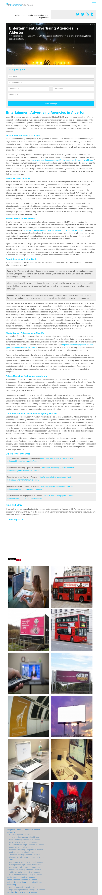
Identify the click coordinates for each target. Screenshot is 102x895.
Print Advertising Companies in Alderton (24, 840)
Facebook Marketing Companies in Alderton (26, 850)
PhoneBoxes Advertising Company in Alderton (27, 857)
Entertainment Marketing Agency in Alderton (26, 862)
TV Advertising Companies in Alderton (24, 837)
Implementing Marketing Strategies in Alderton (27, 890)
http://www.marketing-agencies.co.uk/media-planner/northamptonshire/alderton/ (62, 160)
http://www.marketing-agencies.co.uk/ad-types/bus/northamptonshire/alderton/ (52, 230)
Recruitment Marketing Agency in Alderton (25, 875)
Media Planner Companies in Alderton (22, 880)
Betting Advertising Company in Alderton (25, 865)
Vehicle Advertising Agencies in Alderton (24, 872)
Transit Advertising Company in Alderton (24, 855)
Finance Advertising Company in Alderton (25, 870)
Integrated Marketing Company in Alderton (23, 830)
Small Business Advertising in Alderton (22, 892)
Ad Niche (11, 860)
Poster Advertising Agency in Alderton (23, 842)
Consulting (11, 885)
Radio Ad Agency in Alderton (20, 835)
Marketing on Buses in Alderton (21, 852)
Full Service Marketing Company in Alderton (24, 882)
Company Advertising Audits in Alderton (24, 887)
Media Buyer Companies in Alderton (21, 877)
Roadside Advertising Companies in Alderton (26, 845)
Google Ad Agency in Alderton (20, 847)
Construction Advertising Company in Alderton (27, 867)
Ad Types (11, 832)
